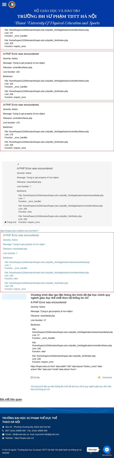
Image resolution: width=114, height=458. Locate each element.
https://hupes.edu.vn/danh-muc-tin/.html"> (57, 261)
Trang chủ (10, 222)
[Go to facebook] (107, 449)
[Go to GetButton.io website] (107, 455)
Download (105, 377)
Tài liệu (35, 377)
